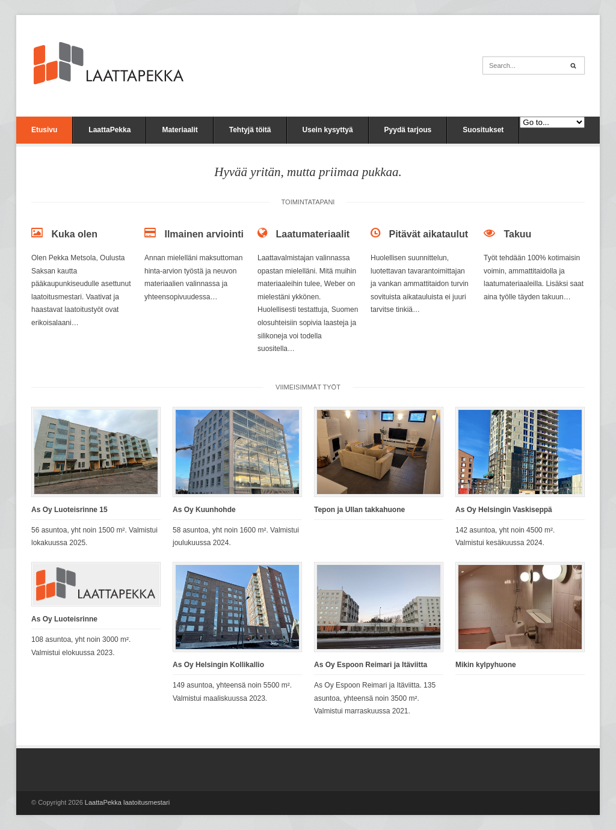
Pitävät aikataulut (428, 234)
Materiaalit (179, 130)
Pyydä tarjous (408, 130)
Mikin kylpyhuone (485, 665)
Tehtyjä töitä (250, 130)
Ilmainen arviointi (204, 234)
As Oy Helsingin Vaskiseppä (503, 509)
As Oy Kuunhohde (204, 509)
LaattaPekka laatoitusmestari (127, 802)
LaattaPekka (109, 130)
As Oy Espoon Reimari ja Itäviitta (370, 665)
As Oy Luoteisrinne (64, 619)
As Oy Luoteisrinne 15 (69, 509)
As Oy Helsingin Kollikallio (218, 665)
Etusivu (44, 130)
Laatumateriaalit (313, 234)
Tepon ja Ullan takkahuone (359, 509)
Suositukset (483, 130)
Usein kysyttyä (328, 130)
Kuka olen (74, 234)
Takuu (517, 234)
